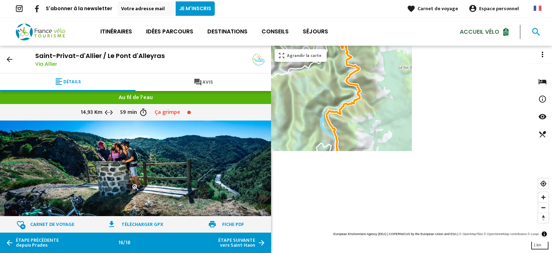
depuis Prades (37, 243)
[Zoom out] (543, 207)
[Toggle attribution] (544, 234)
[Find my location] (543, 184)
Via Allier (46, 63)
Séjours (315, 31)
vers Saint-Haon (236, 243)
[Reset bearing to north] (543, 218)
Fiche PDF (233, 224)
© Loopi (533, 234)
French (537, 8)
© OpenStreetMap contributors (505, 234)
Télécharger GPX (142, 224)
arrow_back (9, 59)
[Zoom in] (543, 197)
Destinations (227, 31)
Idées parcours (169, 31)
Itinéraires (116, 31)
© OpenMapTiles (471, 234)
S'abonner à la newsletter (79, 8)
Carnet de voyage (438, 9)
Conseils (275, 31)
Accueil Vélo (479, 31)
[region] (411, 149)
